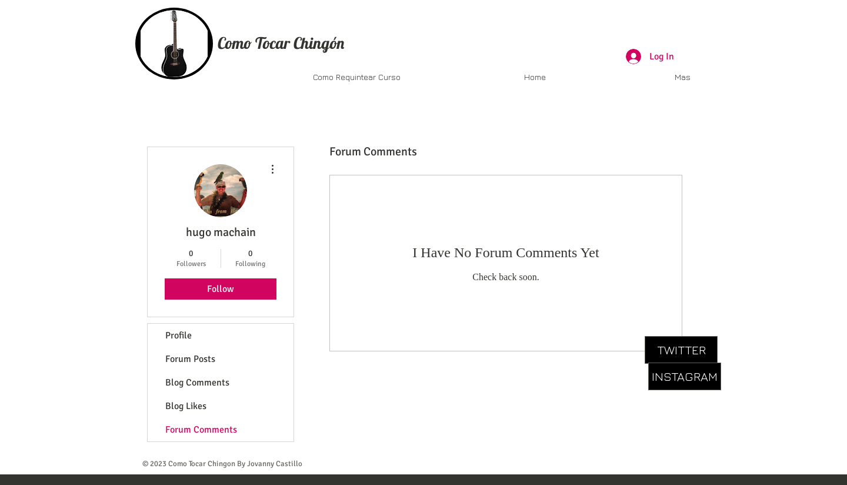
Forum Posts (190, 359)
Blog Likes (185, 406)
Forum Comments (201, 430)
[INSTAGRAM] (684, 376)
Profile (178, 335)
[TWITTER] (681, 350)
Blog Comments (197, 382)
